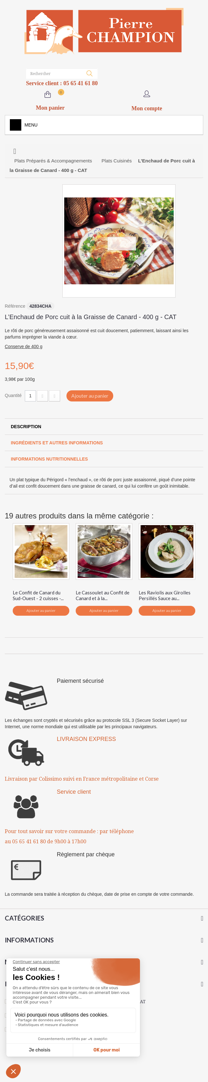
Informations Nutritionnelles (49, 459)
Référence (15, 306)
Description (26, 426)
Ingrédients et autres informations (57, 442)
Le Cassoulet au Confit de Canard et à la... (102, 595)
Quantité (13, 395)
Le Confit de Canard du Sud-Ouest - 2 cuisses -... (38, 595)
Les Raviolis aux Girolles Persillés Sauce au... (165, 595)
